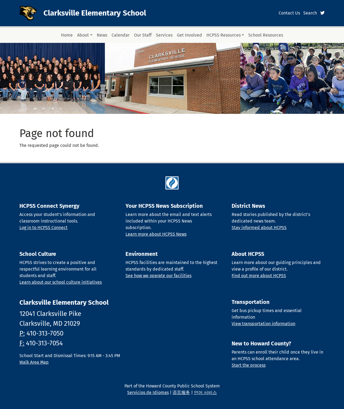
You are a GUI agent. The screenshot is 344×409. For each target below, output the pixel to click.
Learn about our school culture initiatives (60, 282)
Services (164, 35)
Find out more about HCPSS (259, 275)
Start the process (249, 365)
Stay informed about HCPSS (259, 227)
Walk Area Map (34, 362)
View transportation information (263, 323)
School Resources (265, 35)
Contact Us (289, 13)
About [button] (83, 35)
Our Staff (142, 35)
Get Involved (189, 35)
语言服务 (181, 392)
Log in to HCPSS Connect (43, 227)
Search (310, 13)
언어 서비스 (205, 392)
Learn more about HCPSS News (156, 234)
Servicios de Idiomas (148, 392)
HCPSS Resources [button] (223, 35)
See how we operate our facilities (158, 275)
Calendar (121, 35)
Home (67, 35)
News (102, 35)
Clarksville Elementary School (94, 12)
